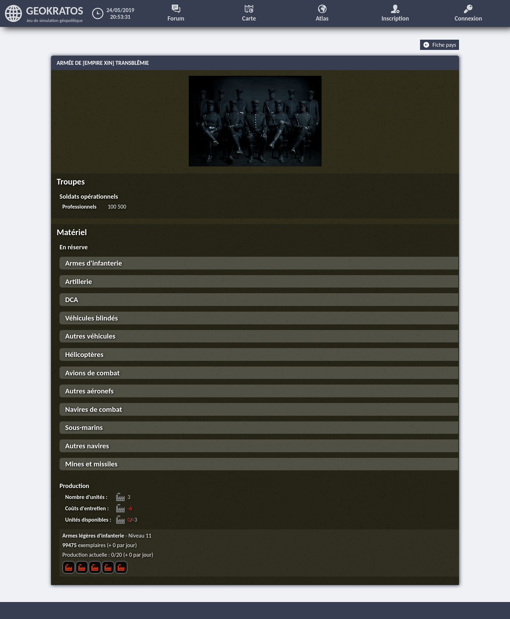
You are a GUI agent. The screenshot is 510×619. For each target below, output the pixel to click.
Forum (176, 13)
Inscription (395, 13)
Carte (249, 13)
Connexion (468, 13)
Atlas (322, 13)
